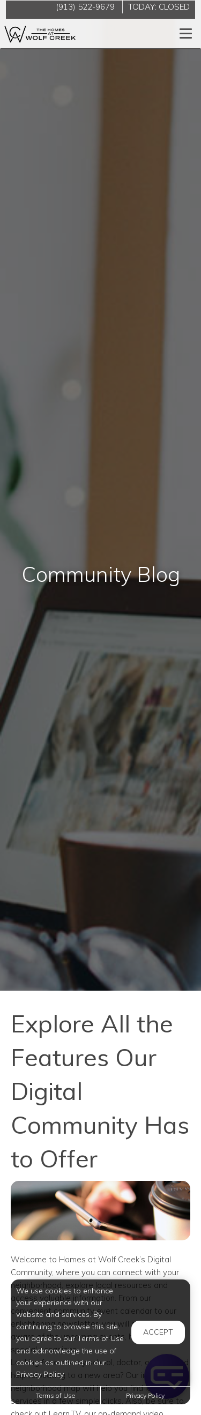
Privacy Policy (145, 1395)
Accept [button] (158, 1332)
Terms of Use (55, 1395)
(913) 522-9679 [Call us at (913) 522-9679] (85, 7)
